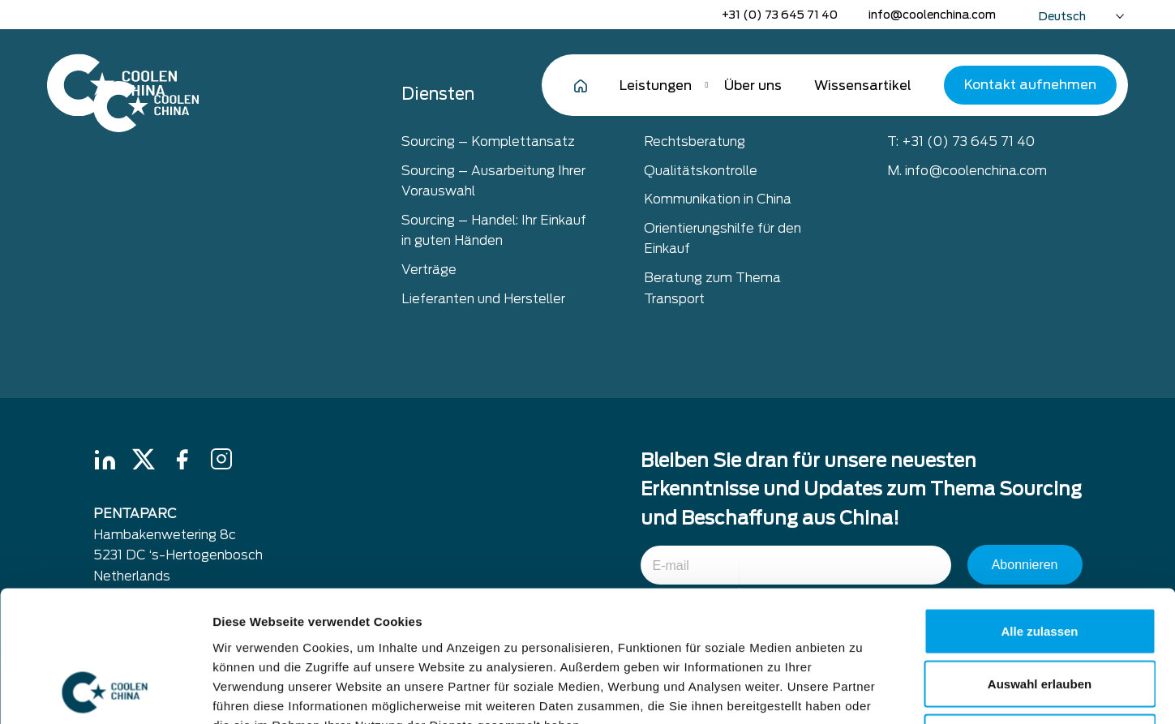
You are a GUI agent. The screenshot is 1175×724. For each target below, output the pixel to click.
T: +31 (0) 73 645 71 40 (961, 141)
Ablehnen (1039, 617)
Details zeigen (862, 692)
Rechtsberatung (694, 141)
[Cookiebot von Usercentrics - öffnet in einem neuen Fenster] (105, 692)
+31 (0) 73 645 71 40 (780, 14)
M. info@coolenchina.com (967, 170)
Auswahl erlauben (1039, 565)
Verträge (429, 269)
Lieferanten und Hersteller (483, 298)
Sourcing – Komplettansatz (488, 141)
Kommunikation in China (717, 199)
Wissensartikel (862, 85)
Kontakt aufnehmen (1030, 84)
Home (580, 85)
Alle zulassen (1039, 511)
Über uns (753, 85)
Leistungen (656, 85)
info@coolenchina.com (932, 14)
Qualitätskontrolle (700, 170)
